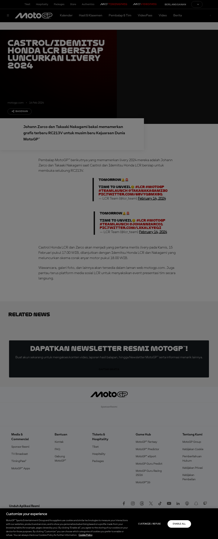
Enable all (179, 524)
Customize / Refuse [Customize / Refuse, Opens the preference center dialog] (149, 524)
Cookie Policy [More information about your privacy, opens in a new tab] (85, 535)
